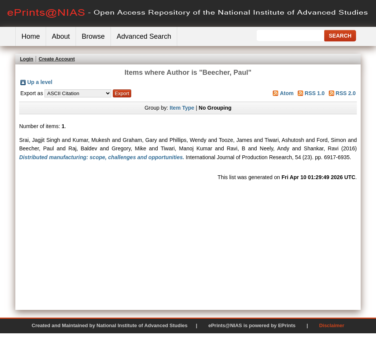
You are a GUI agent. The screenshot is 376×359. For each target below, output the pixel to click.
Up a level (39, 82)
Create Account (57, 59)
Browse (93, 36)
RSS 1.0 (315, 93)
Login (26, 59)
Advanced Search (144, 36)
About (61, 36)
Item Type (182, 108)
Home (30, 36)
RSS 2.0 (346, 93)
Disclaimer (332, 325)
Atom (287, 93)
